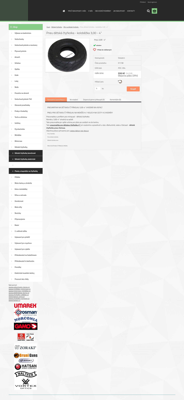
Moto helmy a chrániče (23, 183)
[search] (148, 11)
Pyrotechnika (20, 129)
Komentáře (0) (115, 99)
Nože (17, 87)
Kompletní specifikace (56, 99)
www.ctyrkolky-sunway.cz (19, 298)
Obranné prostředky (22, 105)
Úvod (48, 27)
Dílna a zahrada (20, 195)
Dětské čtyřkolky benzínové (25, 153)
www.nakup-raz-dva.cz (79, 130)
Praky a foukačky (21, 111)
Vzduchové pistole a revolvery (26, 45)
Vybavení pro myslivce (23, 243)
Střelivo (18, 63)
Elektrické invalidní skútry (24, 273)
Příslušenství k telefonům (24, 261)
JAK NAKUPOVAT (119, 11)
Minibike (18, 135)
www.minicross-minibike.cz (19, 291)
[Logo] (40, 10)
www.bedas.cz (14, 300)
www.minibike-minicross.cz (19, 289)
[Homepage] (63, 11)
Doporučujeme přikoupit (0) (94, 99)
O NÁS (90, 11)
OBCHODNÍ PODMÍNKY (103, 11)
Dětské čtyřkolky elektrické (25, 159)
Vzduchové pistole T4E (23, 99)
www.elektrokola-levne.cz (19, 292)
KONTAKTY (131, 11)
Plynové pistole (20, 51)
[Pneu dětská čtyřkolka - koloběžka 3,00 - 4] (67, 39)
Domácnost (19, 201)
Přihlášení (143, 2)
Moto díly (18, 207)
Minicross (18, 141)
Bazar (17, 225)
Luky (16, 81)
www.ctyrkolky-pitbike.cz (19, 294)
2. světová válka (21, 231)
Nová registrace (152, 2)
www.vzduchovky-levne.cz (19, 287)
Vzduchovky (19, 39)
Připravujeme (20, 219)
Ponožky (18, 267)
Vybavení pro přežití (22, 237)
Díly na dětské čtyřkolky (31, 165)
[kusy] (98, 88)
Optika (17, 69)
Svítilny (17, 123)
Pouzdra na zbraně (22, 93)
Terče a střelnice (21, 117)
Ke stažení (74, 99)
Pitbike (17, 177)
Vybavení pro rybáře (22, 249)
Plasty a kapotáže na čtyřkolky (26, 171)
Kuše (16, 75)
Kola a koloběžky (21, 189)
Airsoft (17, 57)
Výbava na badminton (23, 33)
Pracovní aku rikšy (22, 279)
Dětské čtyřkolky (21, 147)
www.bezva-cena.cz (17, 296)
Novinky (18, 213)
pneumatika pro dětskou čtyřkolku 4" (65, 125)
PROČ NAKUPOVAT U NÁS (77, 11)
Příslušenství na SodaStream (25, 255)
